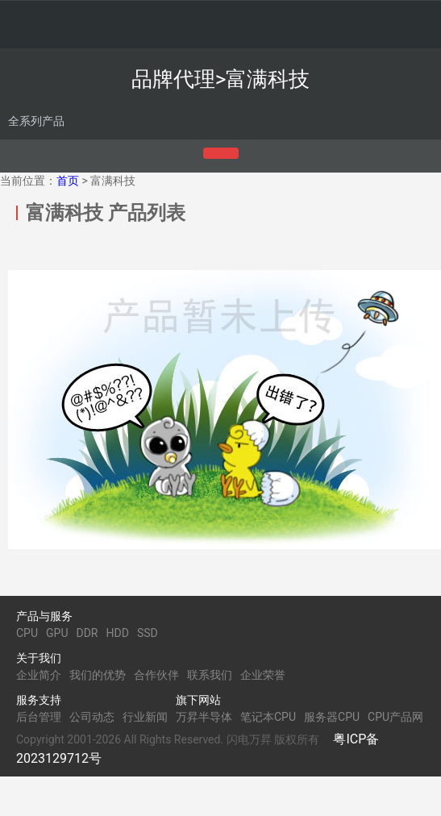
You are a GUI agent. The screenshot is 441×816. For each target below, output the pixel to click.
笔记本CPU (268, 716)
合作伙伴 (156, 674)
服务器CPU (332, 716)
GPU (57, 633)
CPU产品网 (395, 716)
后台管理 (38, 716)
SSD (147, 633)
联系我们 (209, 674)
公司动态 (91, 716)
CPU (27, 633)
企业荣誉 (262, 674)
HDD (117, 633)
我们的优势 (97, 674)
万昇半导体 (204, 716)
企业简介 (38, 674)
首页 (67, 180)
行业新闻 (145, 716)
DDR (87, 633)
